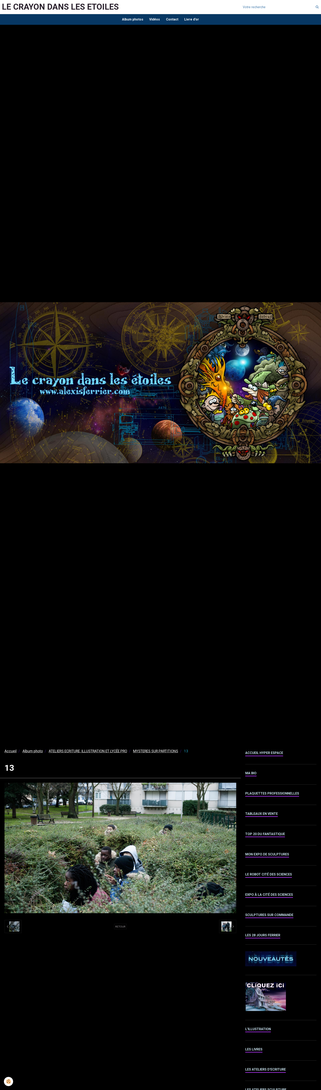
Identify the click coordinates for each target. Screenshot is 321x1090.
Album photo (33, 751)
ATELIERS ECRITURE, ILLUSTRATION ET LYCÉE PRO (88, 751)
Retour (120, 926)
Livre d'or (191, 19)
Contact (172, 19)
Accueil (11, 751)
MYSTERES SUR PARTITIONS (155, 751)
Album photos (132, 19)
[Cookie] (8, 1081)
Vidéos (154, 19)
